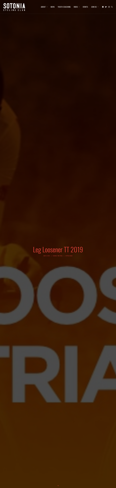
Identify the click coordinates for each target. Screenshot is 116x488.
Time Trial (60, 229)
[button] (103, 7)
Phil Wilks (69, 229)
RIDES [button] (77, 7)
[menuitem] (44, 7)
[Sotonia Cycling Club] (14, 7)
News (53, 7)
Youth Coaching (64, 7)
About (44, 7)
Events (85, 7)
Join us (95, 7)
